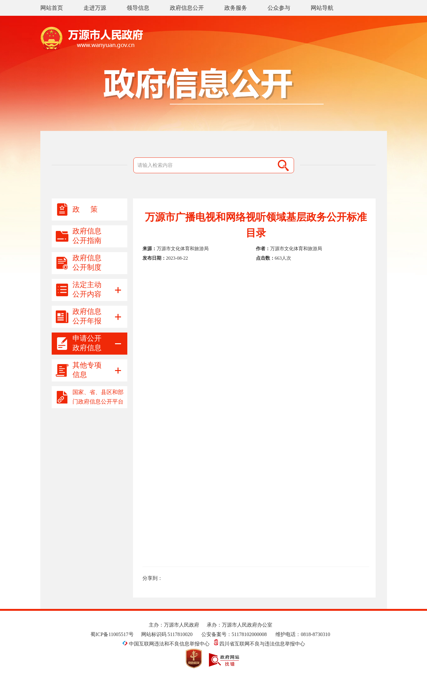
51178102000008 (249, 634)
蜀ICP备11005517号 (111, 634)
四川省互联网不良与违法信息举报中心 (259, 643)
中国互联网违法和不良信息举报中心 (166, 643)
